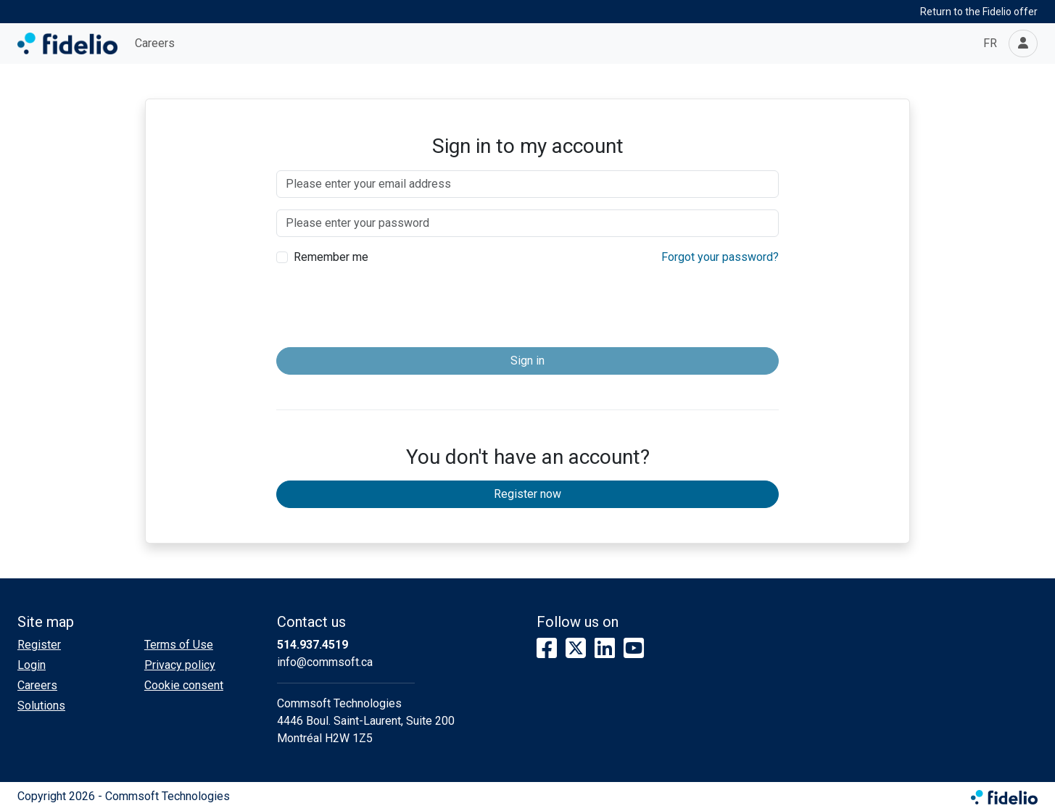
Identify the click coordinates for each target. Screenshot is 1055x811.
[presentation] (528, 307)
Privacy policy (179, 665)
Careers (155, 43)
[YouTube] (634, 649)
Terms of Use (178, 645)
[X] (576, 649)
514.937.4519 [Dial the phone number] (312, 645)
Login (31, 665)
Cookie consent (183, 685)
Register (39, 645)
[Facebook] (547, 649)
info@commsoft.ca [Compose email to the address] (325, 662)
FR (990, 43)
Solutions (41, 705)
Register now (527, 494)
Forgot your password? (720, 257)
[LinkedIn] (605, 649)
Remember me (331, 257)
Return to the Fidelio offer (979, 11)
